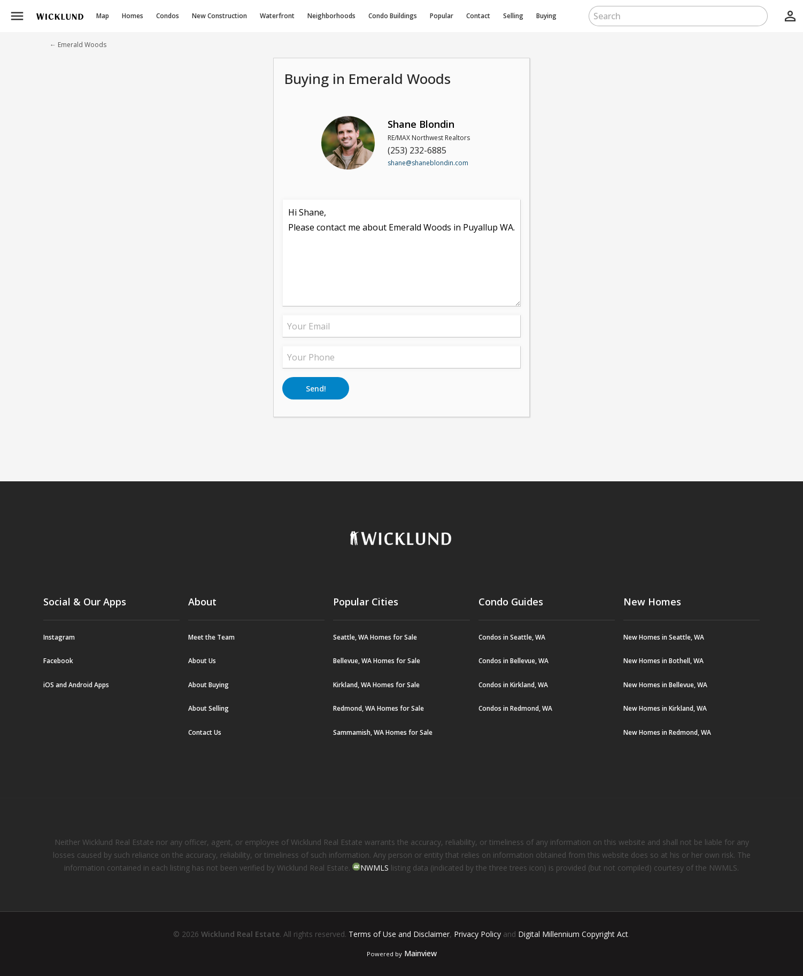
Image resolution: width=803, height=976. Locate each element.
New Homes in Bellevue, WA (665, 684)
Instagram (59, 637)
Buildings (392, 15)
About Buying (208, 684)
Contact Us (204, 732)
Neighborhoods (331, 15)
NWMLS (374, 868)
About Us (202, 660)
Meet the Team (211, 637)
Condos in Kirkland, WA (513, 684)
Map (102, 15)
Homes (132, 15)
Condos (167, 15)
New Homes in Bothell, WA (663, 660)
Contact (478, 15)
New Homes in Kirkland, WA (665, 708)
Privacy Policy (477, 934)
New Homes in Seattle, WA (663, 637)
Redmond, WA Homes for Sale (378, 708)
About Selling (208, 708)
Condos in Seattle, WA (511, 637)
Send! (316, 388)
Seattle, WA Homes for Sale (375, 637)
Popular (441, 15)
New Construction (219, 15)
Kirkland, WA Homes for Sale (376, 684)
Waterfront (277, 15)
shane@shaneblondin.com (428, 162)
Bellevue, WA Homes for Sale (376, 660)
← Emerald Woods (78, 44)
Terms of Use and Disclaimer (399, 934)
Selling (513, 15)
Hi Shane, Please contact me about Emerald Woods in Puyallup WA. (401, 252)
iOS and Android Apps (76, 684)
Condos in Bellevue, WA (513, 660)
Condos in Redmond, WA (515, 708)
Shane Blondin (421, 124)
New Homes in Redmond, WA (667, 732)
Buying (546, 15)
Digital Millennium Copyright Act (573, 934)
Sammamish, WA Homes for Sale (383, 732)
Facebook (58, 660)
